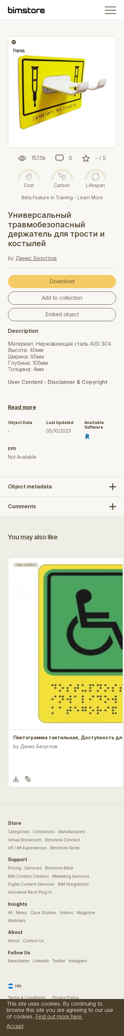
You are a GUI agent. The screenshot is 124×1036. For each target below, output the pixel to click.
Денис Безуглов (36, 258)
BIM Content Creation (28, 876)
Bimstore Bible (59, 868)
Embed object (62, 314)
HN (14, 986)
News (21, 912)
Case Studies (43, 912)
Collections (44, 831)
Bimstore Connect (62, 840)
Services (33, 868)
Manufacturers (71, 831)
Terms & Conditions (27, 997)
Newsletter (18, 961)
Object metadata (30, 486)
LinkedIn (41, 961)
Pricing (14, 868)
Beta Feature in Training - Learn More (62, 197)
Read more (22, 407)
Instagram (77, 961)
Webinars (17, 920)
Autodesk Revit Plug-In (30, 892)
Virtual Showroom (25, 840)
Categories (18, 831)
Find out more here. (59, 1016)
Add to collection (62, 297)
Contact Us (33, 941)
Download (62, 281)
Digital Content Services (31, 884)
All (10, 912)
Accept (15, 1026)
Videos (66, 912)
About (14, 941)
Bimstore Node (65, 848)
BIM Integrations (73, 884)
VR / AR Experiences (27, 848)
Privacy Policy (65, 997)
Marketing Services (70, 876)
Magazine (86, 912)
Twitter (58, 961)
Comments (22, 506)
